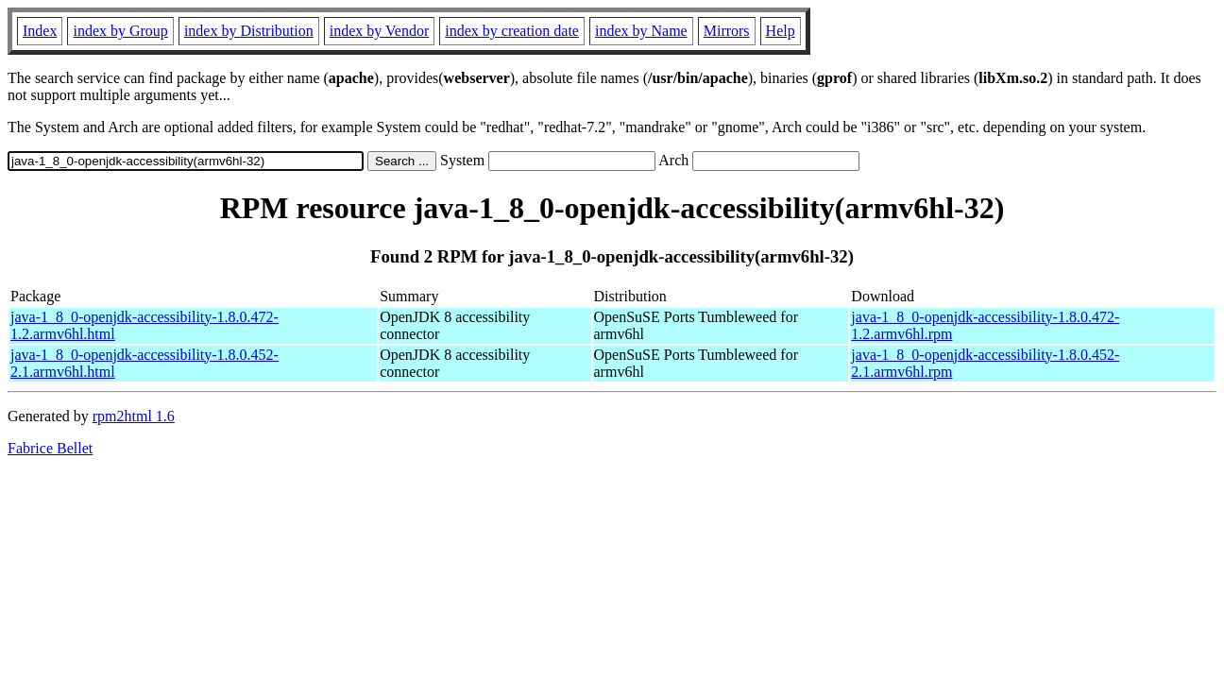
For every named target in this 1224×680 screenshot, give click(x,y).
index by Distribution (249, 31)
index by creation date (512, 31)
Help (780, 31)
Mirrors (727, 31)
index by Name (641, 31)
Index (40, 31)
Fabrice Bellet (50, 448)
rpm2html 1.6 (134, 416)
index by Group (120, 31)
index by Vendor (379, 31)
